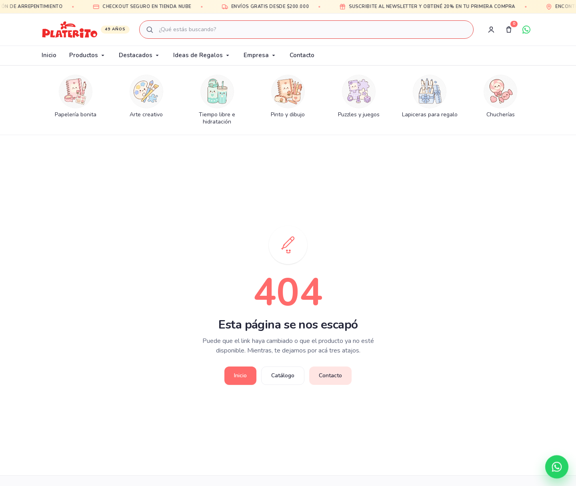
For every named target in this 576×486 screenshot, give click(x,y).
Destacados (139, 55)
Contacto (302, 55)
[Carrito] (509, 30)
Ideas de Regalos (202, 55)
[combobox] (306, 29)
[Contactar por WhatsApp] (556, 466)
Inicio (49, 55)
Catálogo (282, 375)
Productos (87, 55)
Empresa (260, 55)
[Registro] (491, 30)
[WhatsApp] (526, 30)
